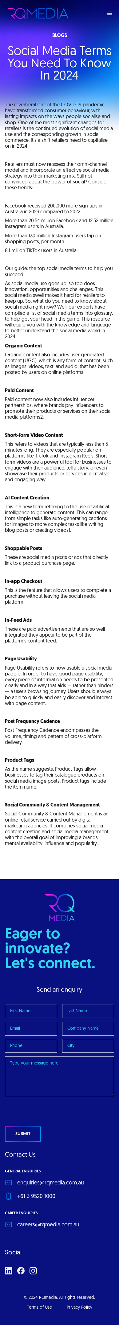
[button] (110, 13)
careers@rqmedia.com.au (48, 1225)
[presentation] (51, 1112)
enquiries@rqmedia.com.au (50, 1183)
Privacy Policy (79, 1307)
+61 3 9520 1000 (36, 1197)
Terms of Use (39, 1307)
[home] (37, 13)
